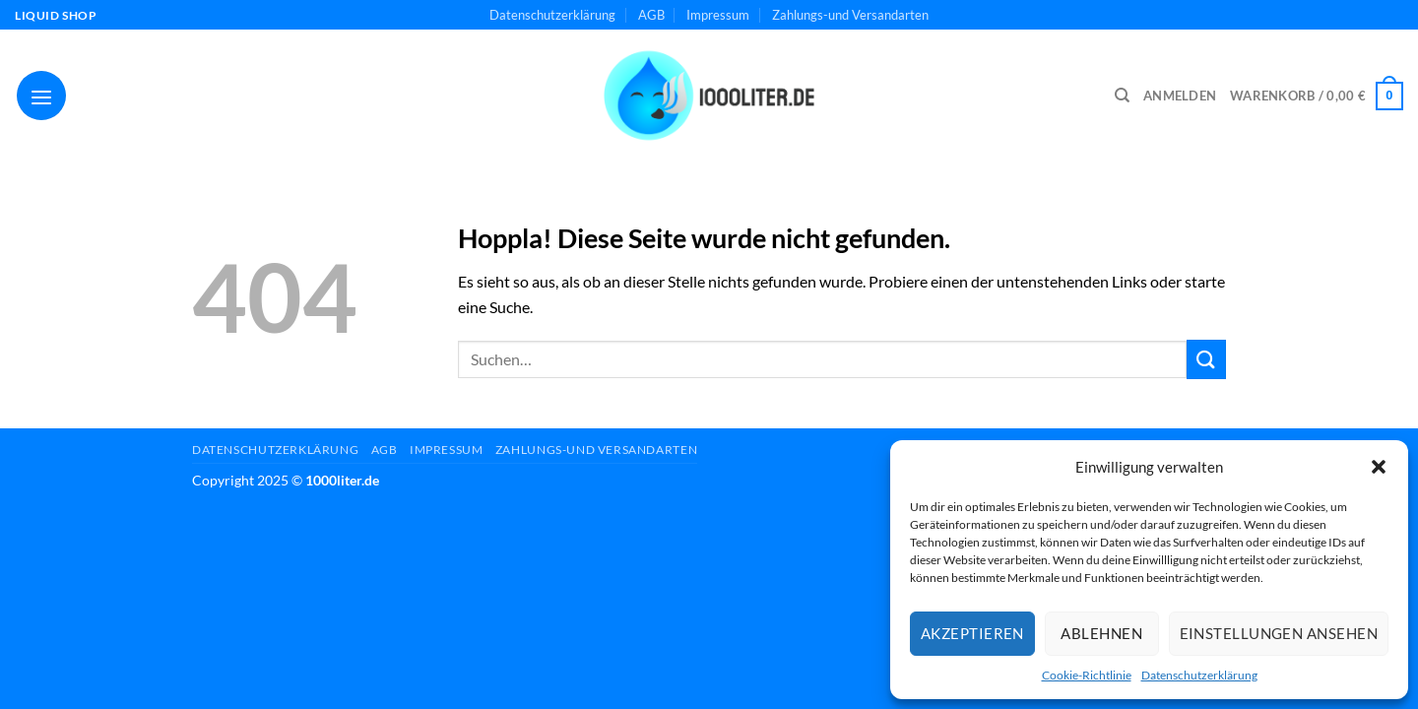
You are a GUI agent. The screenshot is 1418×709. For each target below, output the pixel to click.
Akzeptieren (972, 633)
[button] (1378, 467)
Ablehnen (1101, 633)
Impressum (717, 15)
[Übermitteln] (1206, 359)
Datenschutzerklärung (1199, 675)
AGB (651, 15)
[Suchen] (1122, 95)
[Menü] (41, 95)
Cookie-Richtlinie (1086, 675)
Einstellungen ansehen (1279, 633)
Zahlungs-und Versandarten (850, 15)
